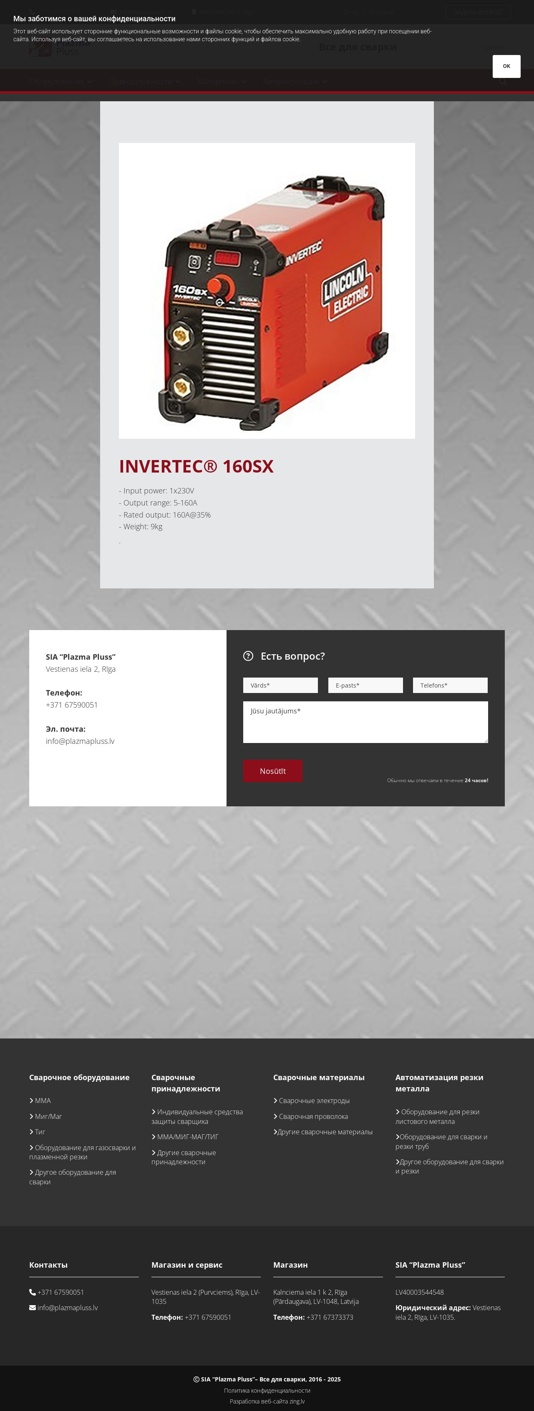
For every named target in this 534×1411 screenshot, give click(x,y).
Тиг (40, 1131)
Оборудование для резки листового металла (437, 1116)
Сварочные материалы (319, 1077)
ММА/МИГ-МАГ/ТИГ (188, 1136)
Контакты (48, 1265)
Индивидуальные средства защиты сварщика (197, 1116)
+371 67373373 (330, 1317)
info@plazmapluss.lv (80, 741)
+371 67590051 (72, 705)
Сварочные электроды (314, 1100)
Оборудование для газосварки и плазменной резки (82, 1152)
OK (506, 66)
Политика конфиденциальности (267, 1390)
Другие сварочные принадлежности (183, 1157)
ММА (43, 1100)
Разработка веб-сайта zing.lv (267, 1401)
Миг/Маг (48, 1116)
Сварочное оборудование (79, 1077)
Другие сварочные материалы (325, 1131)
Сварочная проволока (313, 1116)
